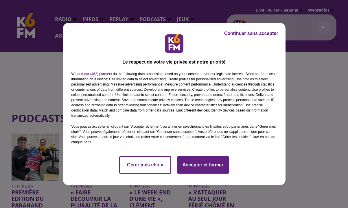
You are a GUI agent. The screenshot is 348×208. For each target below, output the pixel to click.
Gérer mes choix (145, 164)
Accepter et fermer (203, 164)
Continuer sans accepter (251, 33)
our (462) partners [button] (98, 74)
